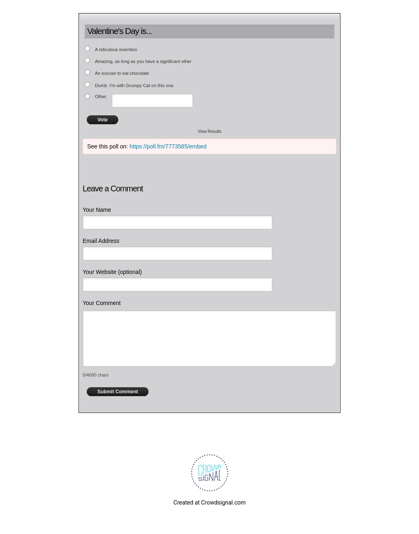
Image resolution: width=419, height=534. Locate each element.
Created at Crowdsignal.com (209, 502)
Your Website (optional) (112, 272)
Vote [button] (102, 120)
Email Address (101, 241)
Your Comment (102, 303)
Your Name (97, 209)
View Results (209, 131)
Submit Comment (117, 392)
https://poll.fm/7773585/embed (168, 146)
